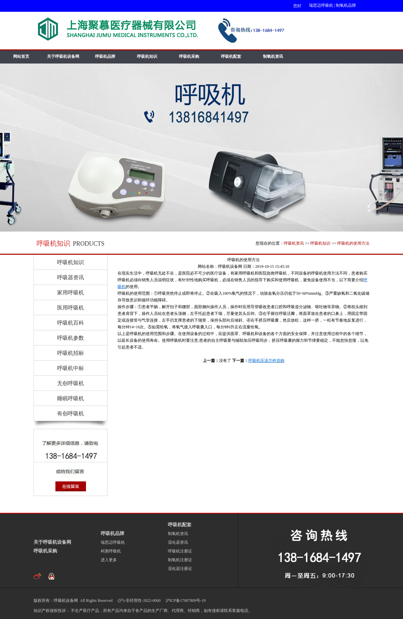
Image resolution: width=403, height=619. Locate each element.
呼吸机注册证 (180, 551)
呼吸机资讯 (294, 243)
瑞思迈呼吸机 (321, 5)
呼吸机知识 (147, 56)
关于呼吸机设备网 (63, 56)
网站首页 (21, 56)
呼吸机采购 (189, 56)
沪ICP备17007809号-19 (185, 600)
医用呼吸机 (70, 308)
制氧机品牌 (346, 5)
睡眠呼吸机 (70, 398)
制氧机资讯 (273, 56)
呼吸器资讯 (70, 277)
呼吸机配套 (231, 56)
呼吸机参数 (70, 338)
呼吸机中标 (70, 368)
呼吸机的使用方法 (353, 243)
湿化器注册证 (180, 568)
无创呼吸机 (70, 383)
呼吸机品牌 (105, 56)
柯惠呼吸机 (111, 551)
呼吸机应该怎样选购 (266, 360)
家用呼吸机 (70, 292)
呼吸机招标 (70, 353)
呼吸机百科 (70, 323)
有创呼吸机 (70, 413)
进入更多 (109, 560)
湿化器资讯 (178, 542)
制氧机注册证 (180, 560)
